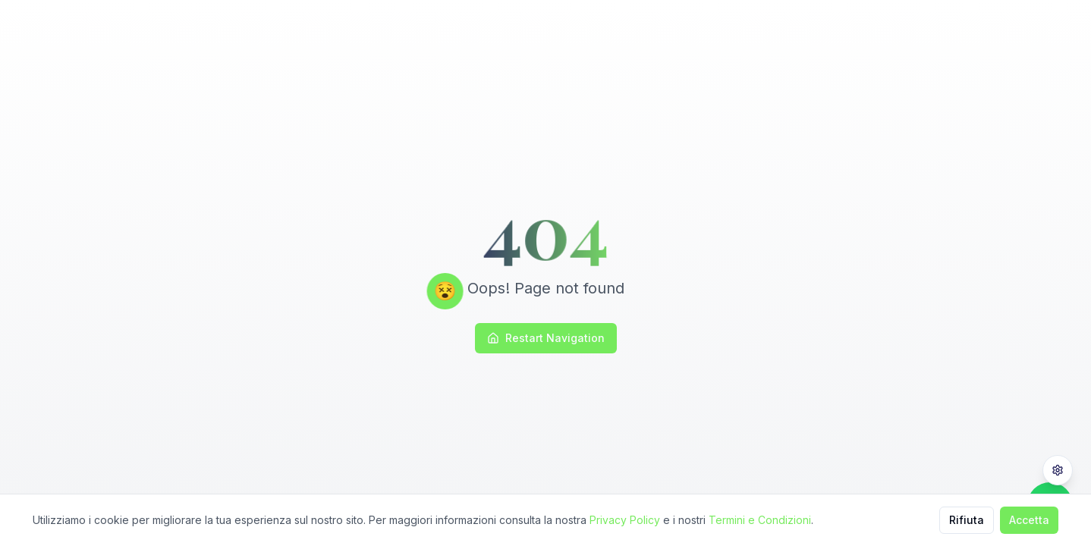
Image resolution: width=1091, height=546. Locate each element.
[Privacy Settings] (1057, 470)
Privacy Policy (625, 519)
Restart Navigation (546, 337)
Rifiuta (966, 519)
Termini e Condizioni (760, 519)
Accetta (1029, 519)
